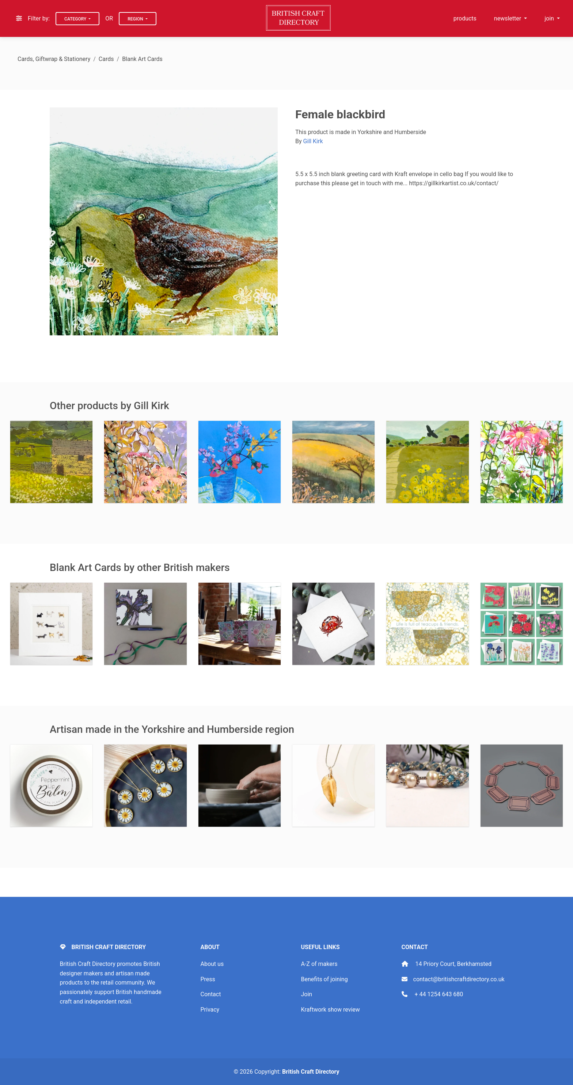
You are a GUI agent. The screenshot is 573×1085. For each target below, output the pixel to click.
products (465, 18)
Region (136, 19)
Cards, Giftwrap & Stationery (54, 59)
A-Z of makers (319, 963)
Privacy (210, 1009)
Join (306, 994)
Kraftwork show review (330, 1009)
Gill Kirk (313, 141)
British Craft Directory (310, 1071)
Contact (211, 994)
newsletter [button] (508, 18)
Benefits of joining (324, 979)
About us (212, 963)
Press (208, 979)
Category (75, 19)
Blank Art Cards (142, 59)
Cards (106, 59)
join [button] (549, 18)
